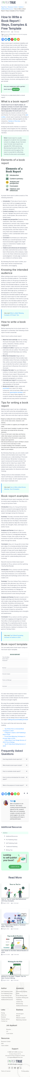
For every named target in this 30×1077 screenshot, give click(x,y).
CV (7, 1031)
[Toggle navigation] (26, 2)
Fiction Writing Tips (6, 995)
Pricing (3, 1013)
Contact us (4, 1021)
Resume (8, 1029)
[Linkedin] (9, 39)
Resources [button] (5, 1038)
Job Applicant (11, 1025)
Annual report (20, 1014)
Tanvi (12, 801)
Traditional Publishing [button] (11, 846)
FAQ (2, 1043)
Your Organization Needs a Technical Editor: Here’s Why (13, 926)
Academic (20, 988)
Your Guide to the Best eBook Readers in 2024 (14, 951)
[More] (18, 39)
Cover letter (9, 1033)
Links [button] (3, 1010)
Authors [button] (5, 833)
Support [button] (15, 1049)
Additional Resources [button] (12, 836)
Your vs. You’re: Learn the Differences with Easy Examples (13, 900)
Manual (18, 1016)
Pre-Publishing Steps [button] (11, 839)
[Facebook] (2, 39)
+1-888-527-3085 (12, 1052)
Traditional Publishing (7, 997)
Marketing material (21, 1020)
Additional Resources (7, 999)
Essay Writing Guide (21, 995)
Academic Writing (8, 34)
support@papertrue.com (16, 1057)
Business (19, 1010)
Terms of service (5, 1071)
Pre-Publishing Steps (7, 993)
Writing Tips (6, 36)
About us (3, 1015)
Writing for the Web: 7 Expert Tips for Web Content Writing (13, 977)
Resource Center (6, 1041)
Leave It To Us (15, 866)
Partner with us (5, 1019)
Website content (20, 1018)
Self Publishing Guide (7, 991)
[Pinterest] (12, 39)
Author (4, 988)
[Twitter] (5, 39)
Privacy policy (25, 1071)
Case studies (4, 1045)
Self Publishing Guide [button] (11, 843)
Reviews (3, 1017)
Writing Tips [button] (9, 850)
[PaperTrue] (15, 1061)
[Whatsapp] (15, 39)
